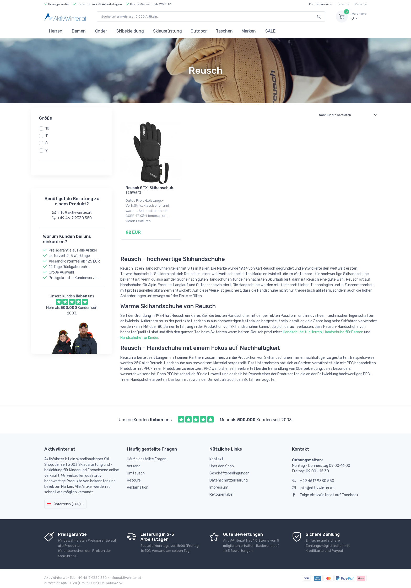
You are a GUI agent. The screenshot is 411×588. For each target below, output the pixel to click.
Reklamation (137, 486)
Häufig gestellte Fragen (146, 457)
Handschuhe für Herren (302, 330)
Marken (249, 31)
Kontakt (216, 457)
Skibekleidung (130, 31)
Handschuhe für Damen (343, 330)
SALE (270, 31)
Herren (55, 31)
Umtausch (136, 471)
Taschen (224, 31)
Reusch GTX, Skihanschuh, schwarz (150, 190)
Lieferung (343, 4)
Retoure (361, 4)
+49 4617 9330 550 (313, 479)
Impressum (218, 486)
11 (46, 135)
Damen (79, 31)
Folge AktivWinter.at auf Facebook (325, 493)
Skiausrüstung (167, 31)
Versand (133, 464)
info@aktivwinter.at (313, 486)
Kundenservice (320, 4)
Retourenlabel (221, 493)
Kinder (100, 31)
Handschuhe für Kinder (139, 336)
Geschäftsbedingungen (229, 471)
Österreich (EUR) (64, 502)
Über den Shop (221, 464)
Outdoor (199, 31)
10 (47, 128)
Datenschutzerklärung (228, 479)
